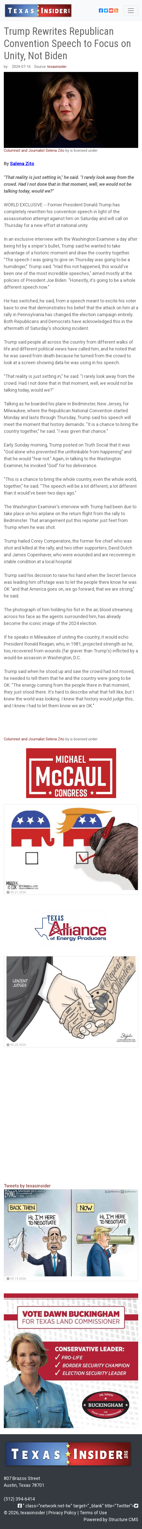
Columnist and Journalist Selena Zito (34, 150)
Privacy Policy (62, 1512)
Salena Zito (22, 163)
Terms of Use (93, 1512)
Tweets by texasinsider (27, 1185)
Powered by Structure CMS (111, 1519)
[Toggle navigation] (131, 11)
